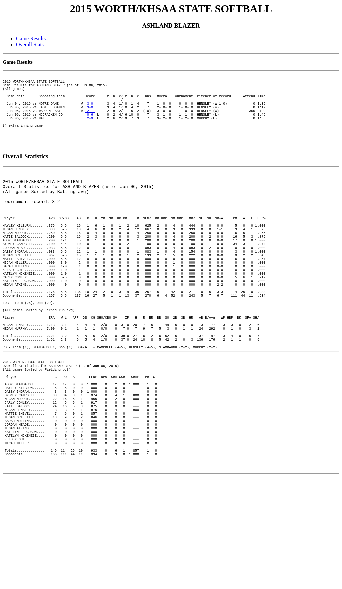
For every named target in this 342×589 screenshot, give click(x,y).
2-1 (90, 121)
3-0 (90, 112)
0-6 (90, 126)
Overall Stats (30, 44)
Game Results (31, 38)
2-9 (90, 131)
